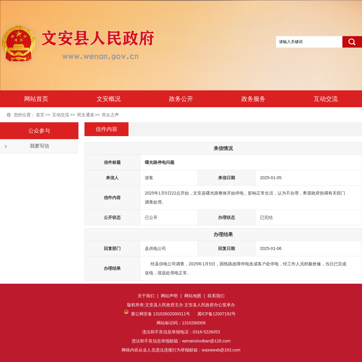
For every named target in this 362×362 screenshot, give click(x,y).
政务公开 (181, 98)
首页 (40, 114)
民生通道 (85, 114)
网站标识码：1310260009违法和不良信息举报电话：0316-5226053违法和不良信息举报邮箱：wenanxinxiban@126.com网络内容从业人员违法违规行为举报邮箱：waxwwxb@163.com (181, 331)
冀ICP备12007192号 (216, 313)
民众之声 (110, 114)
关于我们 (146, 295)
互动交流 (326, 98)
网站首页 (36, 98)
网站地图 (192, 295)
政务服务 (253, 98)
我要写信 (39, 145)
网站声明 (169, 295)
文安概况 (109, 98)
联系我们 (216, 295)
